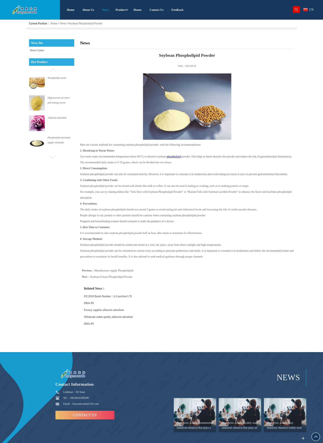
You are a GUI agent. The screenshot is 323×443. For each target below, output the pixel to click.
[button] (51, 70)
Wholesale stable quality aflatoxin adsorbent (114, 316)
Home (53, 23)
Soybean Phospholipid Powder (85, 23)
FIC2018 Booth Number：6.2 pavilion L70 (114, 296)
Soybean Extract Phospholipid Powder (117, 276)
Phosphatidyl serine (57, 78)
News (63, 23)
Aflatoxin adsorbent (57, 117)
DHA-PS (95, 303)
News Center (37, 50)
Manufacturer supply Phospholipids (120, 270)
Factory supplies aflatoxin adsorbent (110, 310)
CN (308, 9)
